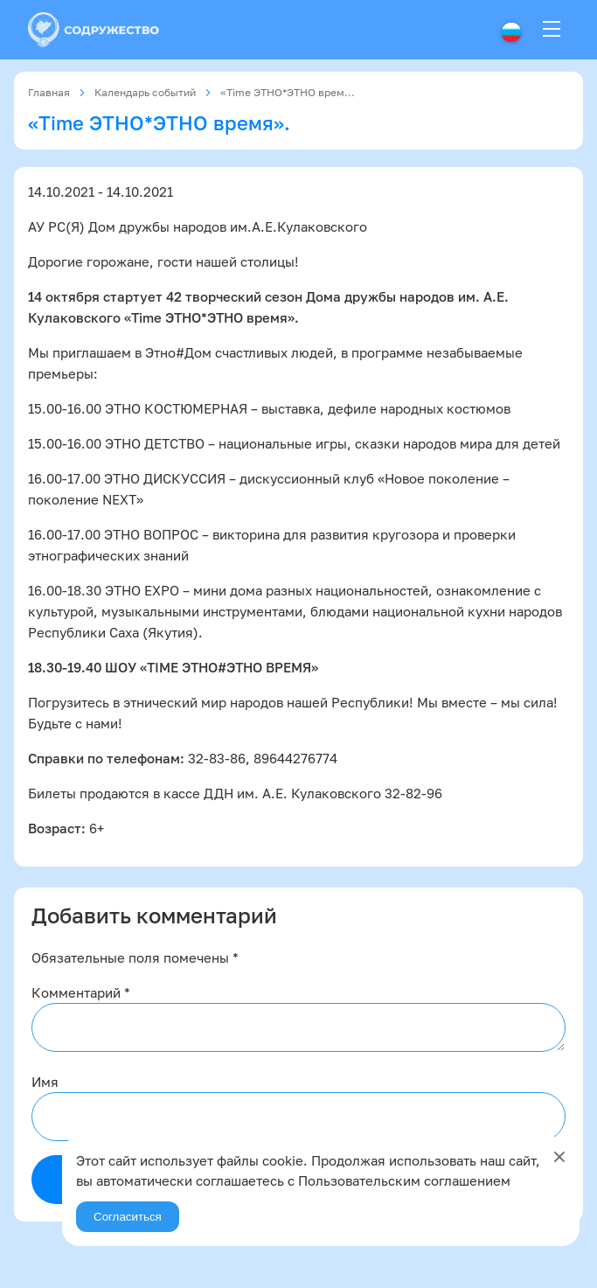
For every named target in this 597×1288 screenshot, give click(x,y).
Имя (45, 1082)
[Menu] (551, 29)
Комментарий (80, 992)
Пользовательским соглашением (404, 1180)
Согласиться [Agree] (128, 1216)
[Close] (559, 1157)
